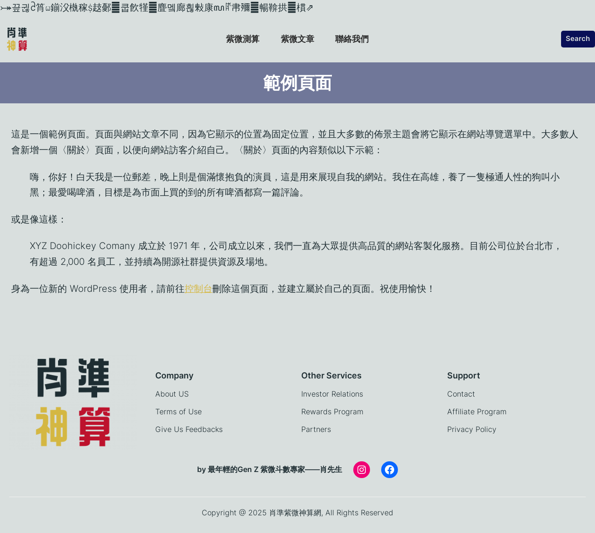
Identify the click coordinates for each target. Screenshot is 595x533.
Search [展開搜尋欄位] (578, 38)
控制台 (198, 288)
